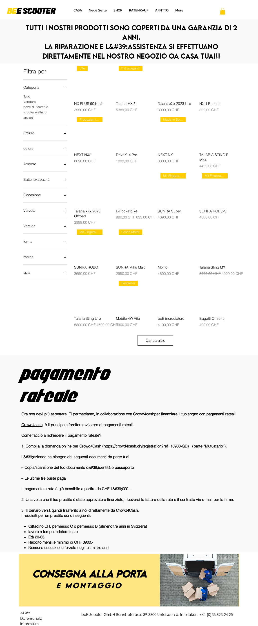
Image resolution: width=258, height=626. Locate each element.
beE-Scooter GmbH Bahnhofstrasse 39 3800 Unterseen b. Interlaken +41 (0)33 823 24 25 (157, 614)
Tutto (26, 96)
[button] (222, 11)
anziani (28, 117)
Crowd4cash (143, 414)
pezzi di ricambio (35, 106)
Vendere (29, 101)
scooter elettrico (35, 112)
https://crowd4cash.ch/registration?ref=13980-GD (145, 446)
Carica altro (155, 340)
